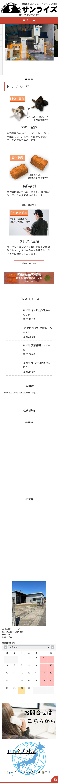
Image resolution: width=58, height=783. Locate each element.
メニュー (29, 20)
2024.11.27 (29, 371)
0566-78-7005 (32, 15)
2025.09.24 (29, 336)
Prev (8, 50)
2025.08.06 (29, 354)
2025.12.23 (29, 319)
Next (49, 50)
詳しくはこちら (29, 204)
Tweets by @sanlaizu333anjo (20, 392)
